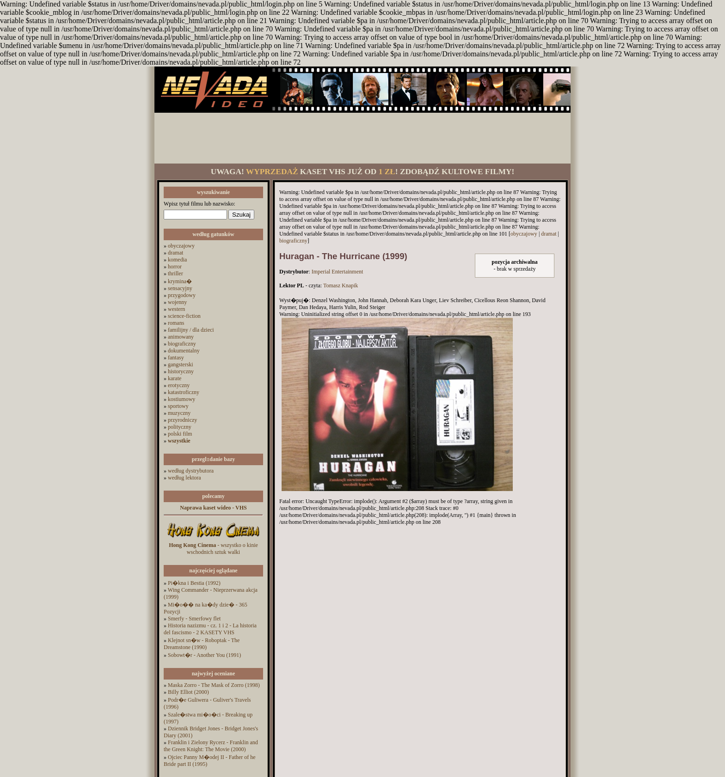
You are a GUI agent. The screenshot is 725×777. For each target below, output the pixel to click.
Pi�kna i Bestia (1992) (194, 583)
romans (176, 323)
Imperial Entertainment (337, 271)
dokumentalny (184, 350)
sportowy (178, 406)
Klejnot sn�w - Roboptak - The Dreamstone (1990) (202, 643)
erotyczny (179, 385)
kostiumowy (181, 399)
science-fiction (184, 316)
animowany (181, 337)
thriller (175, 273)
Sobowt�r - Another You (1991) (204, 655)
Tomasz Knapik (340, 285)
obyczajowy (181, 246)
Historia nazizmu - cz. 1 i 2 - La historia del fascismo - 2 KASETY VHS (210, 629)
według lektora (184, 477)
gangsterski (180, 364)
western (176, 309)
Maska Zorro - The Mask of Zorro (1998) (214, 685)
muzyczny (179, 413)
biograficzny (182, 343)
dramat (175, 252)
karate (174, 378)
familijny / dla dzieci (191, 330)
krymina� (180, 281)
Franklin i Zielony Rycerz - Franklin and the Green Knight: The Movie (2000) (211, 746)
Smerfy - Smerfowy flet (194, 618)
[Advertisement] (362, 138)
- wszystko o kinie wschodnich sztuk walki (213, 548)
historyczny (181, 371)
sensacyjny (180, 288)
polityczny (179, 427)
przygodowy (182, 295)
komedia (177, 259)
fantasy (176, 357)
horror (175, 266)
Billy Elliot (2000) (188, 692)
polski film (180, 434)
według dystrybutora (191, 470)
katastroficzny (183, 392)
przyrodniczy (182, 420)
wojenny (177, 302)
